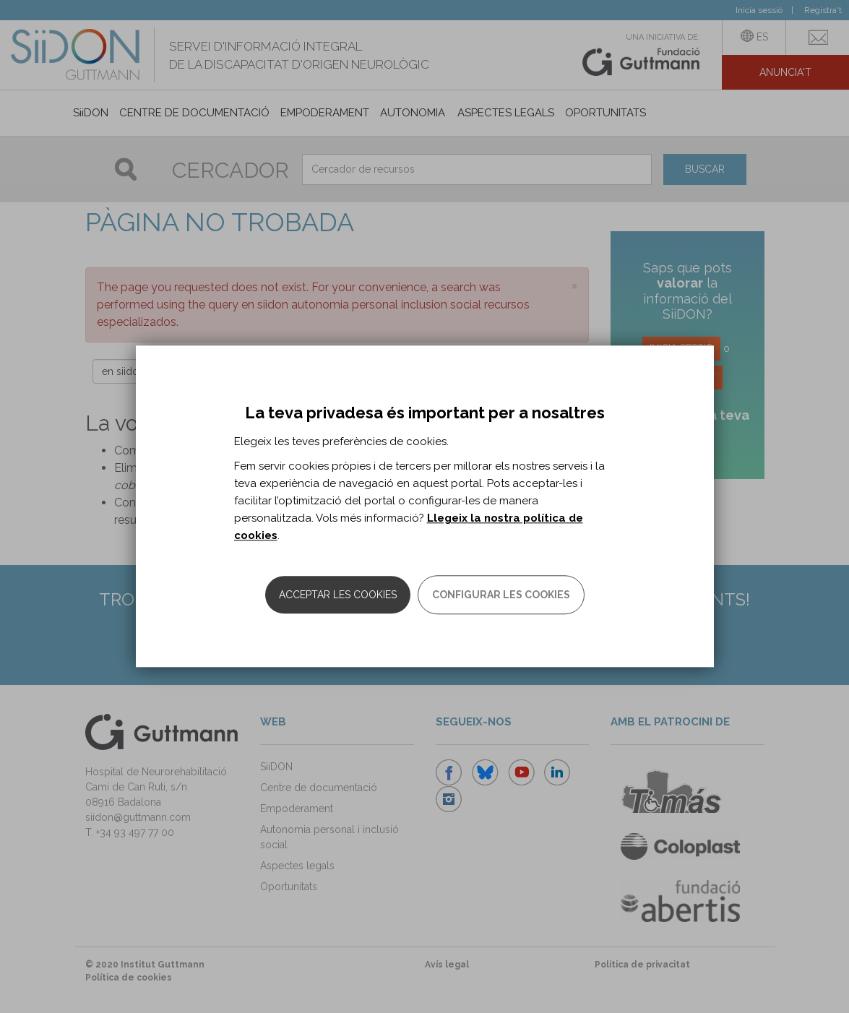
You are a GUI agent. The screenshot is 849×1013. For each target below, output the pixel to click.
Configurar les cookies (501, 595)
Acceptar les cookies (338, 595)
